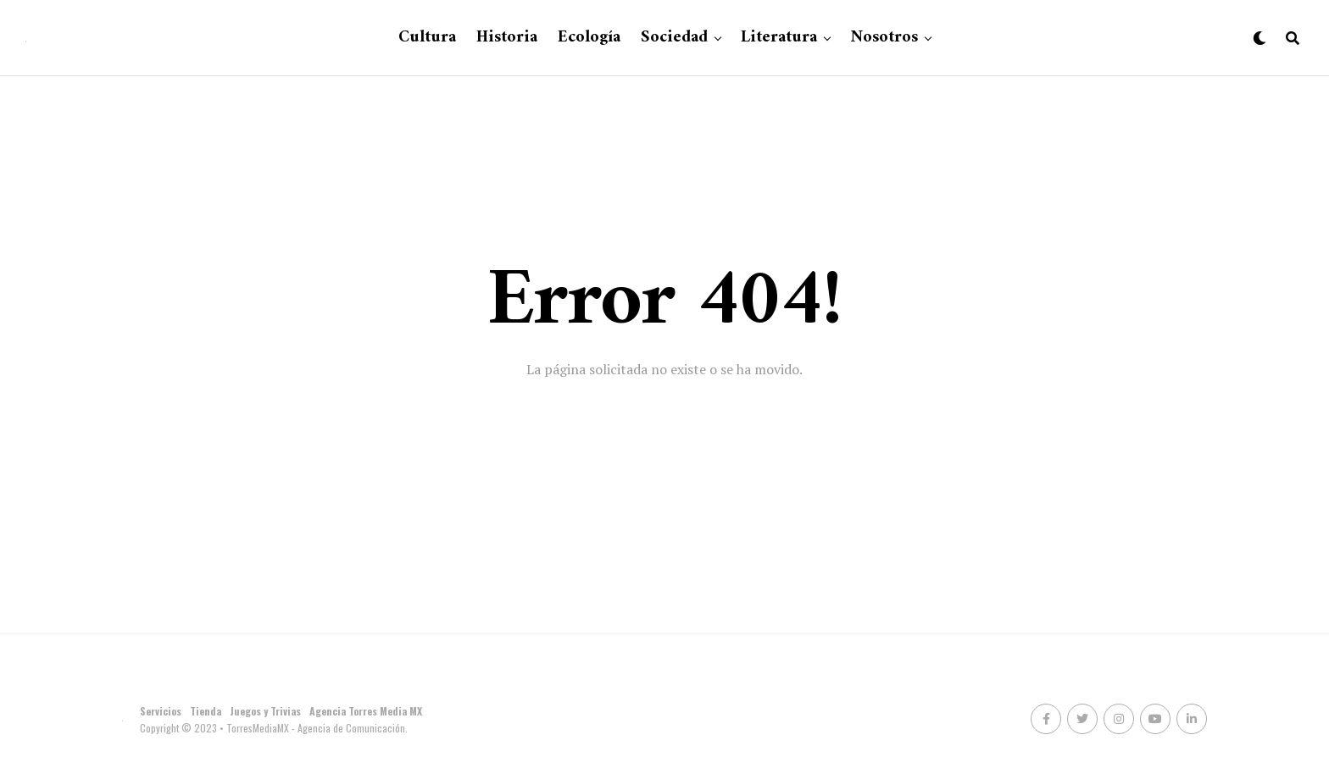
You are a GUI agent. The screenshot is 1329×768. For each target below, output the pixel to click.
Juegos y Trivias (265, 711)
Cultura (427, 37)
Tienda (205, 711)
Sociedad (674, 37)
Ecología (589, 37)
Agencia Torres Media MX (365, 711)
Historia (506, 37)
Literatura (779, 37)
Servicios (160, 711)
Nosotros (884, 37)
